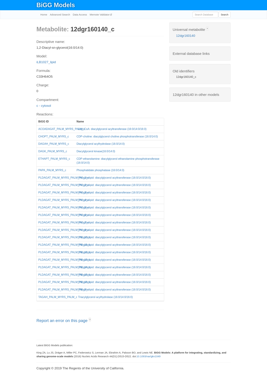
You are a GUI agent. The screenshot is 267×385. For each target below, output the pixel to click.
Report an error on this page (62, 320)
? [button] (89, 320)
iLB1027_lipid (46, 62)
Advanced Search (60, 14)
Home (43, 14)
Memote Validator (100, 14)
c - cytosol (43, 105)
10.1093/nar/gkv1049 (149, 356)
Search (224, 14)
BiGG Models (55, 5)
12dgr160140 (185, 35)
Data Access (80, 14)
